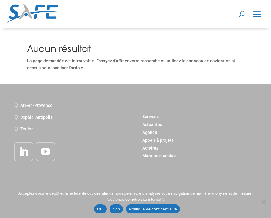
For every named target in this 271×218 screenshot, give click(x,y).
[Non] (263, 202)
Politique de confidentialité (153, 209)
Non (116, 209)
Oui (100, 209)
